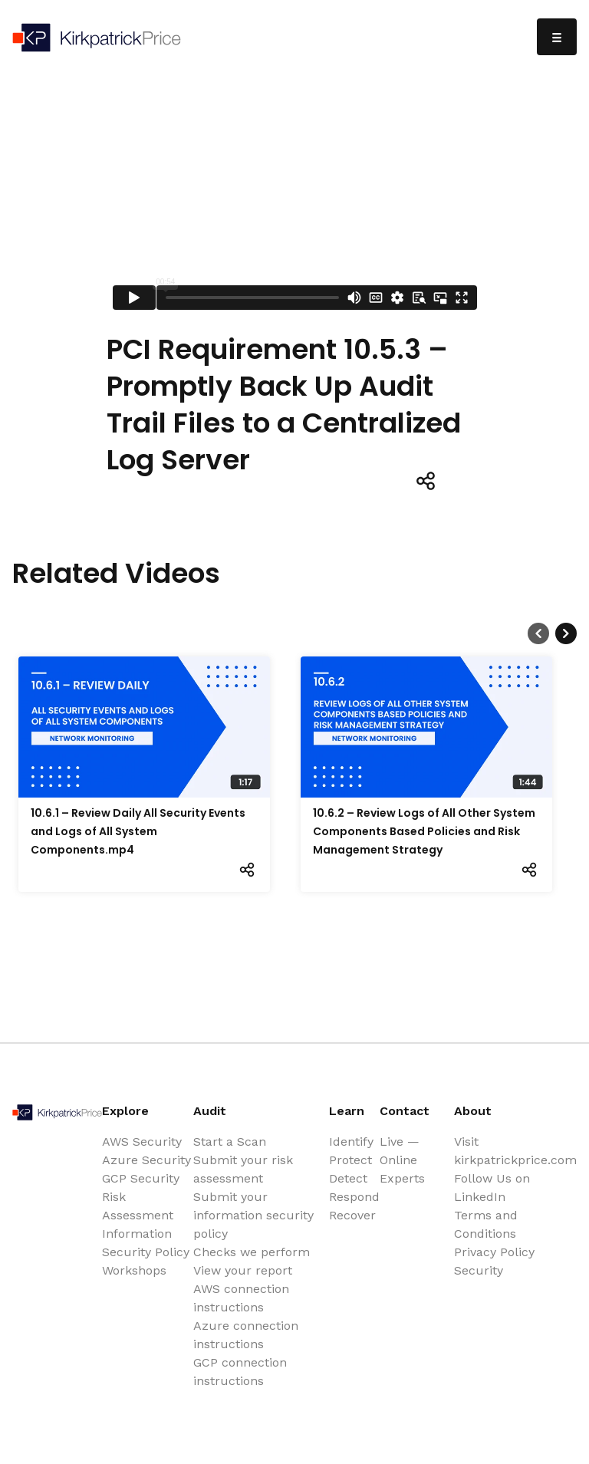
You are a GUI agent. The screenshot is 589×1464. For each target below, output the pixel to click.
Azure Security (146, 1160)
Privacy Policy (494, 1252)
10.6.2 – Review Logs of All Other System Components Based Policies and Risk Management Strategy (424, 831)
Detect (348, 1178)
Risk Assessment (137, 1205)
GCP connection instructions (240, 1371)
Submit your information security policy (253, 1215)
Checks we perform (251, 1252)
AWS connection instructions (241, 1297)
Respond (354, 1196)
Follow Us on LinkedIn (492, 1187)
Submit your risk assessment (243, 1169)
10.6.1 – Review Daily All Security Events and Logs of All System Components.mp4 (138, 831)
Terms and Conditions (486, 1224)
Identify (351, 1141)
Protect (350, 1160)
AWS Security (142, 1141)
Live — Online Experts (402, 1160)
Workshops (134, 1270)
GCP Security (140, 1178)
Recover (352, 1215)
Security (478, 1270)
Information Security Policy (145, 1242)
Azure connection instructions (245, 1334)
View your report (242, 1270)
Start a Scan (229, 1141)
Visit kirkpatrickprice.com (515, 1150)
